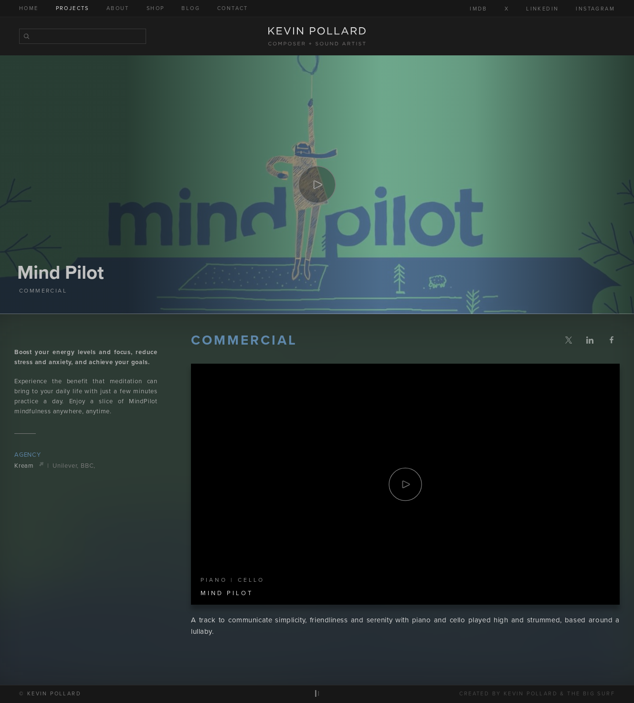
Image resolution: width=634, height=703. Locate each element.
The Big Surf (591, 694)
